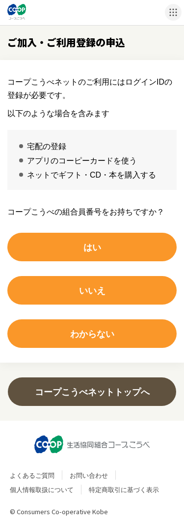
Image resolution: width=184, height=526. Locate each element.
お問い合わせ (89, 475)
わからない (92, 333)
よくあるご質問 (32, 475)
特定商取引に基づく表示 (124, 489)
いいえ (92, 290)
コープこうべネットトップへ (92, 391)
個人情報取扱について (42, 489)
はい (92, 246)
